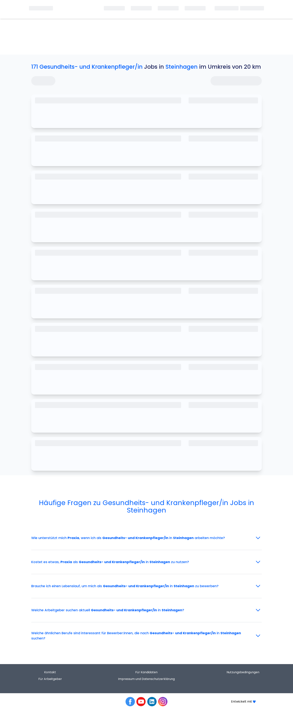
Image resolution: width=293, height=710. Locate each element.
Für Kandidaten (146, 672)
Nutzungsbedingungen (243, 672)
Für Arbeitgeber (50, 679)
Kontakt (50, 672)
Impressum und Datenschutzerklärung (146, 679)
